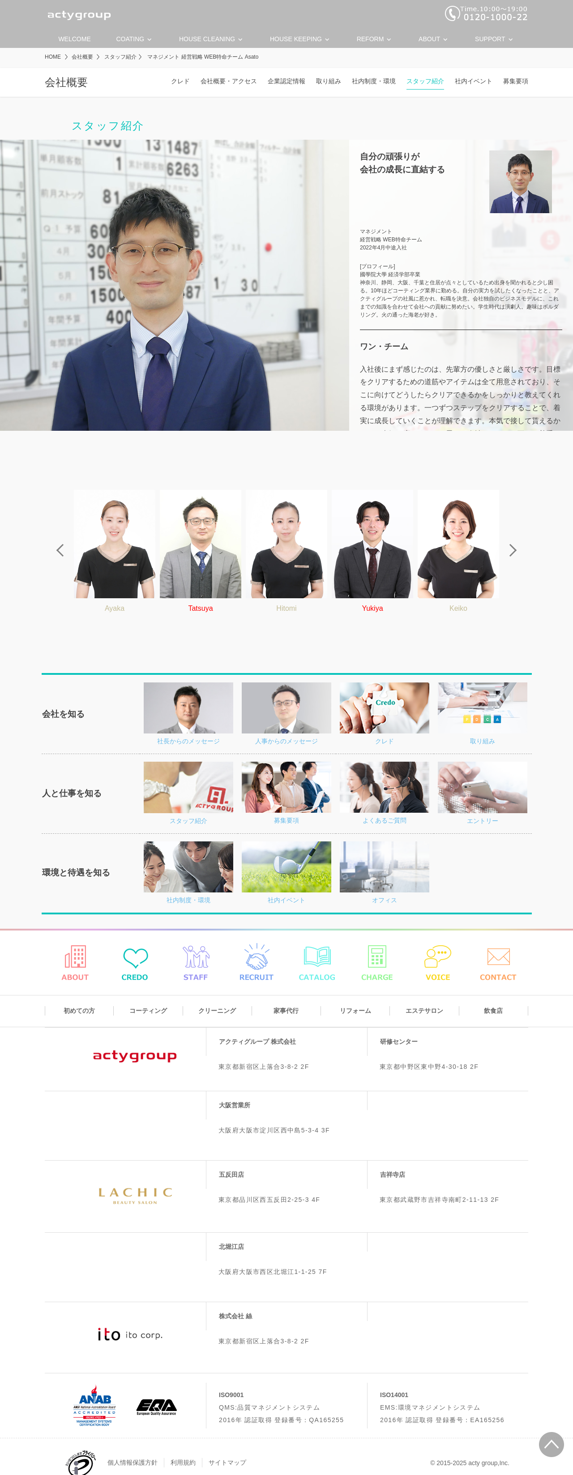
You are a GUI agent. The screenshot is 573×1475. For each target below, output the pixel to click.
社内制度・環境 (374, 81)
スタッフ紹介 (120, 57)
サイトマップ (227, 1462)
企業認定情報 (286, 81)
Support (495, 39)
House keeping (300, 39)
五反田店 (231, 1174)
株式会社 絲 (235, 1316)
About (434, 39)
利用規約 (183, 1462)
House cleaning (211, 39)
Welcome (74, 39)
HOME (53, 57)
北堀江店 (231, 1246)
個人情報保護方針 (132, 1462)
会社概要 (82, 57)
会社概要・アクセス (229, 81)
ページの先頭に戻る (551, 1444)
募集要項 (515, 81)
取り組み (328, 81)
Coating (135, 39)
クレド (180, 81)
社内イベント (473, 81)
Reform (375, 39)
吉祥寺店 (392, 1174)
